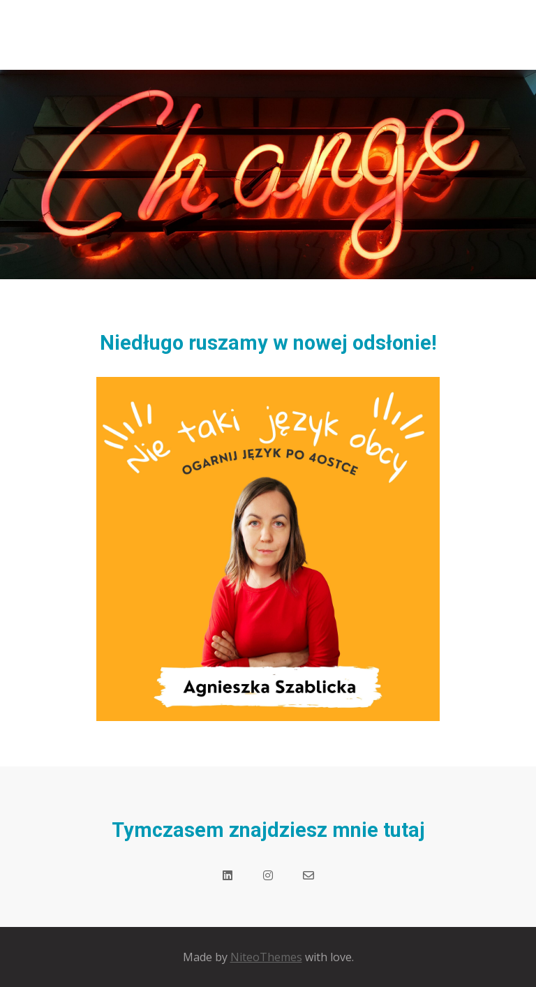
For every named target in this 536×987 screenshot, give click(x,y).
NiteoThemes (266, 957)
